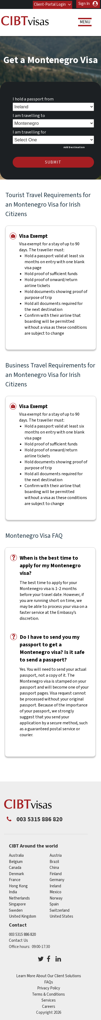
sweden (16, 910)
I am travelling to (29, 115)
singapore (17, 903)
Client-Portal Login (49, 3)
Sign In (84, 3)
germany (57, 879)
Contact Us (18, 940)
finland (56, 873)
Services (48, 999)
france (14, 879)
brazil (54, 861)
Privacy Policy (48, 987)
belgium (16, 861)
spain (54, 903)
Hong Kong (18, 885)
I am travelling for (29, 131)
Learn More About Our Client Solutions (48, 975)
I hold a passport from (33, 98)
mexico (55, 891)
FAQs (48, 981)
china (54, 867)
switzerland (59, 910)
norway (56, 897)
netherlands (19, 897)
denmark (16, 873)
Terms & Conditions (48, 993)
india (13, 891)
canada (15, 867)
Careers (48, 1005)
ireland (55, 885)
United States (61, 915)
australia (16, 855)
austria (56, 855)
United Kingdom (22, 915)
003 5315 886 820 (22, 933)
